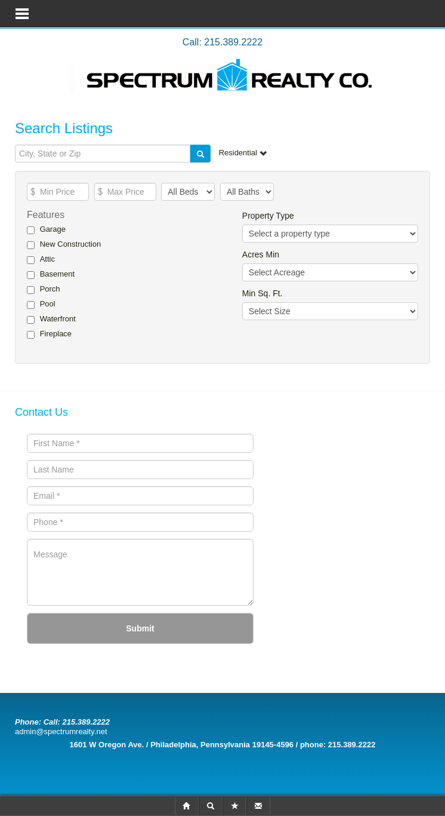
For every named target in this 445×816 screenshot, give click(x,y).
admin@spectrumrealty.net (61, 731)
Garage (53, 229)
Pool (47, 303)
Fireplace (56, 333)
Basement (57, 273)
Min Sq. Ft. (262, 293)
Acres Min (260, 254)
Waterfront (58, 318)
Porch (50, 288)
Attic (47, 258)
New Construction (70, 244)
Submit (140, 628)
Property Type (268, 215)
